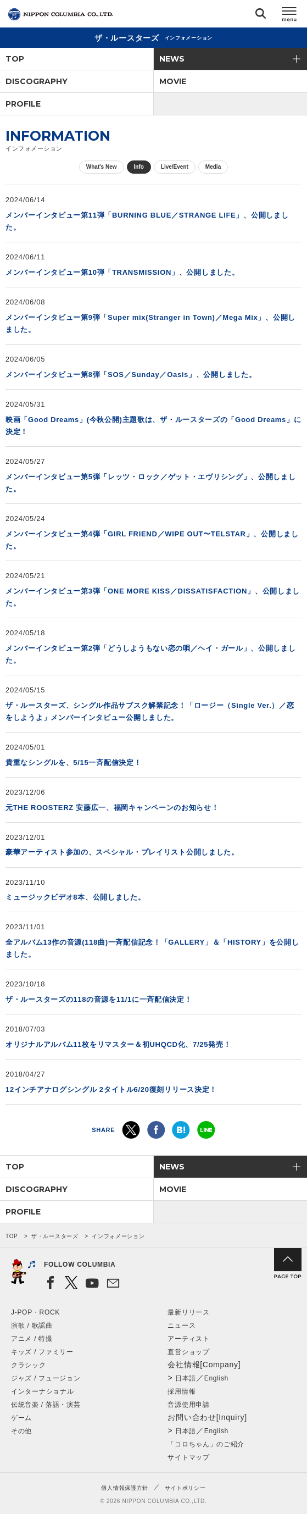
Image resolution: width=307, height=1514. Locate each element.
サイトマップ (188, 1457)
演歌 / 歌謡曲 (32, 1325)
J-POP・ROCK (35, 1312)
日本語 (185, 1378)
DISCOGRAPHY (36, 81)
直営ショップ (188, 1352)
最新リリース (188, 1312)
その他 (21, 1431)
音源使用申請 (188, 1404)
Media (213, 167)
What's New (101, 167)
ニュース (182, 1325)
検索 (260, 15)
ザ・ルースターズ (55, 1236)
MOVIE (172, 81)
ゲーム (21, 1418)
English (216, 1378)
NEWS (172, 59)
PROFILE (23, 104)
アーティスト (188, 1339)
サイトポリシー (185, 1488)
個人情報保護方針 (124, 1488)
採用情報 (182, 1391)
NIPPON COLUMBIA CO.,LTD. (60, 14)
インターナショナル (42, 1391)
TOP (14, 59)
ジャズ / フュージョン (45, 1378)
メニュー (289, 15)
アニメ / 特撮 (32, 1339)
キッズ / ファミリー (42, 1352)
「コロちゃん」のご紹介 (206, 1444)
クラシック (28, 1365)
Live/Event (174, 167)
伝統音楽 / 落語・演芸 (45, 1404)
